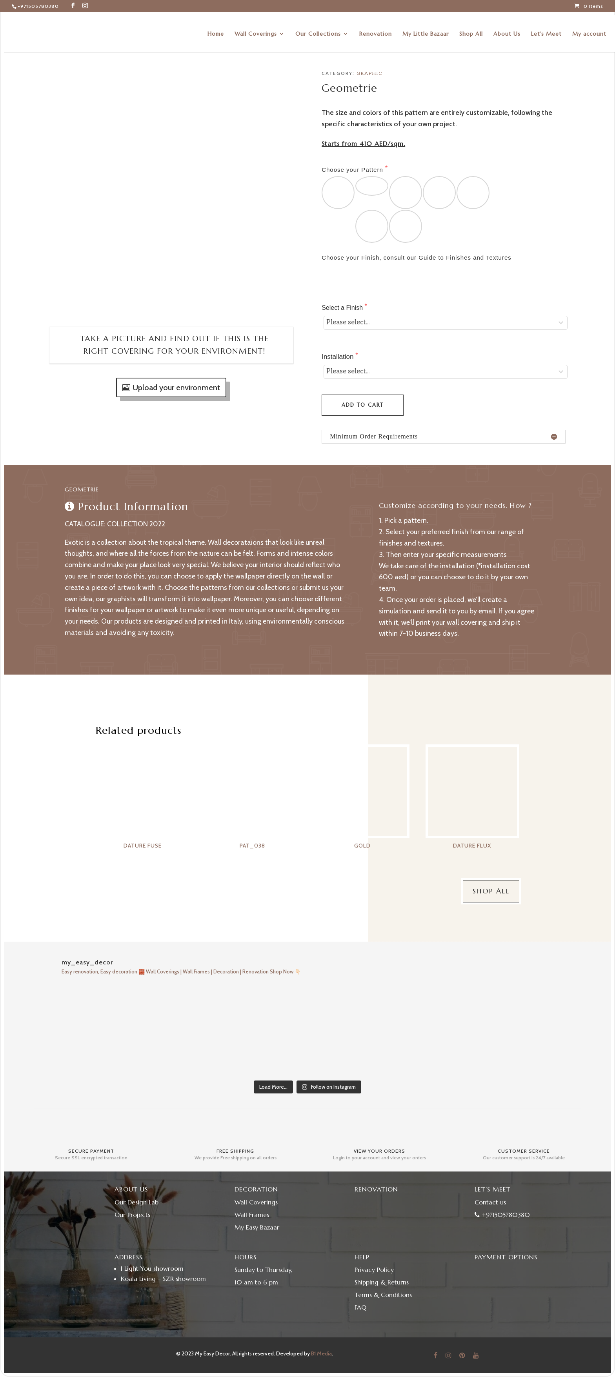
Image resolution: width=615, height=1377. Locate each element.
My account (589, 30)
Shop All (471, 30)
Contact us (490, 1202)
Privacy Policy (374, 1269)
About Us (506, 30)
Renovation (375, 30)
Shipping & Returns (382, 1282)
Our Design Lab (136, 1202)
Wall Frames (252, 1215)
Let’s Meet (546, 30)
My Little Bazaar (425, 30)
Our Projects (132, 1215)
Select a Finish (343, 307)
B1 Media (321, 1353)
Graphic (370, 73)
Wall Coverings (256, 30)
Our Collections (318, 30)
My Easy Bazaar (257, 1227)
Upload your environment (176, 387)
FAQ (360, 1307)
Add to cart (363, 405)
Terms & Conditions (383, 1295)
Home (215, 30)
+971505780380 (38, 6)
